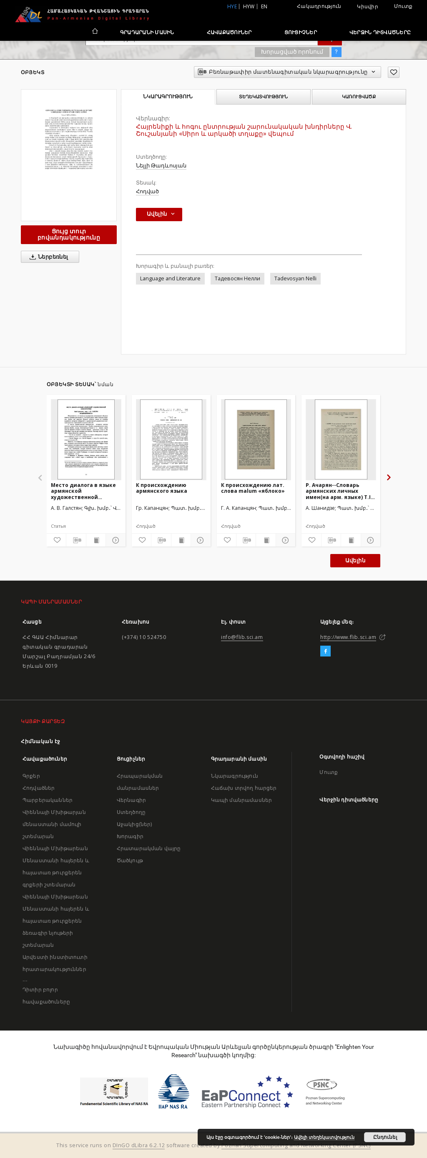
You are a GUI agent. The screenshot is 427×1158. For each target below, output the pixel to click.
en (264, 6)
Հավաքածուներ (229, 32)
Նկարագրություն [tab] (168, 97)
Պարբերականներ (48, 800)
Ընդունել (385, 1137)
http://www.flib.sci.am (348, 637)
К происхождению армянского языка (161, 488)
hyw (249, 6)
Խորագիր (130, 836)
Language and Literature (170, 278)
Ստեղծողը (131, 812)
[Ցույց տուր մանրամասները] (114, 540)
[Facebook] (325, 651)
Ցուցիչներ (300, 32)
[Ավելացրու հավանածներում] (393, 72)
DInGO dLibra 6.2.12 (139, 1145)
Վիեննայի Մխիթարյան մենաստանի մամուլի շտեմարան (54, 824)
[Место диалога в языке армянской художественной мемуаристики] (86, 439)
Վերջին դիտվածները (380, 32)
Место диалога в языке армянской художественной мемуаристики (83, 491)
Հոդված (147, 191)
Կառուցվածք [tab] (359, 97)
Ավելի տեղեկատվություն (324, 1137)
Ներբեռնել (47, 257)
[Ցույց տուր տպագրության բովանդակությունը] (95, 540)
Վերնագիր (131, 800)
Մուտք (403, 6)
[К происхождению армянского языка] (171, 439)
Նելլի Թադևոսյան (161, 165)
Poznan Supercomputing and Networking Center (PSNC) (296, 1145)
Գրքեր (31, 775)
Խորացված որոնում (292, 51)
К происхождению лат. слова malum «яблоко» (253, 488)
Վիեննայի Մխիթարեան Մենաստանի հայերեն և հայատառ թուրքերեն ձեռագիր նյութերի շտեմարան (56, 920)
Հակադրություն (319, 6)
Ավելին (355, 560)
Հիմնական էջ (40, 741)
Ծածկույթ (130, 860)
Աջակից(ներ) (134, 824)
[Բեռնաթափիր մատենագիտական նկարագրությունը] (75, 540)
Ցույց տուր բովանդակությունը (69, 234)
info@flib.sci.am (242, 637)
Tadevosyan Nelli (295, 278)
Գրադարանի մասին (147, 32)
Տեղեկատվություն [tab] (263, 97)
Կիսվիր (367, 6)
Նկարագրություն (234, 775)
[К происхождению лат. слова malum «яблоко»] (256, 439)
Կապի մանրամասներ (241, 800)
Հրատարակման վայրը (149, 848)
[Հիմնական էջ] (94, 32)
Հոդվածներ (39, 787)
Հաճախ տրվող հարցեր (244, 787)
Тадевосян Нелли (237, 278)
